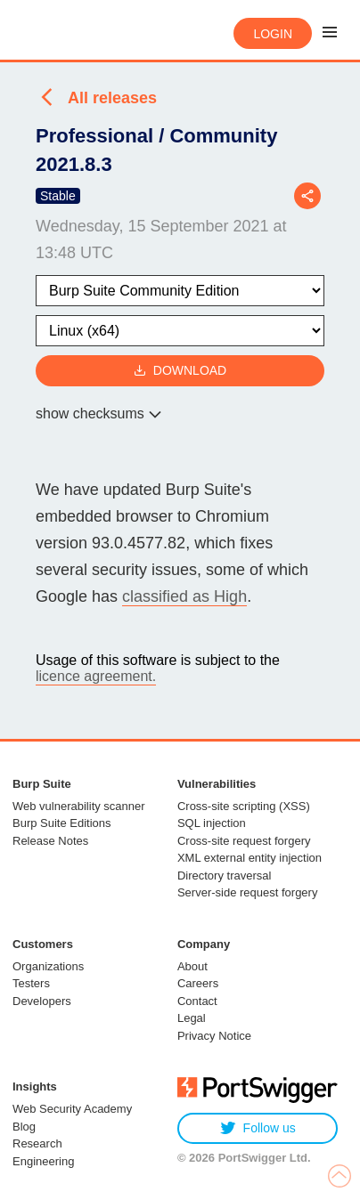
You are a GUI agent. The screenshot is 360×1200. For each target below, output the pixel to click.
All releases (112, 98)
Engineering (43, 1161)
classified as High (184, 596)
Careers (197, 983)
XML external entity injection (249, 857)
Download (180, 370)
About (192, 966)
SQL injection (211, 823)
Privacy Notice (214, 1035)
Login (272, 34)
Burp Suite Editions (61, 823)
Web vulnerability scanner (78, 806)
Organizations (48, 966)
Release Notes (50, 840)
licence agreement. (96, 676)
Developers (41, 1001)
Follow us (258, 1128)
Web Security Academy (72, 1108)
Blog (24, 1126)
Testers (31, 983)
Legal (191, 1018)
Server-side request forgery (247, 892)
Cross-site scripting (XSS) (243, 806)
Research (37, 1143)
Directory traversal (224, 875)
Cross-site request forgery (244, 840)
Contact (197, 1001)
